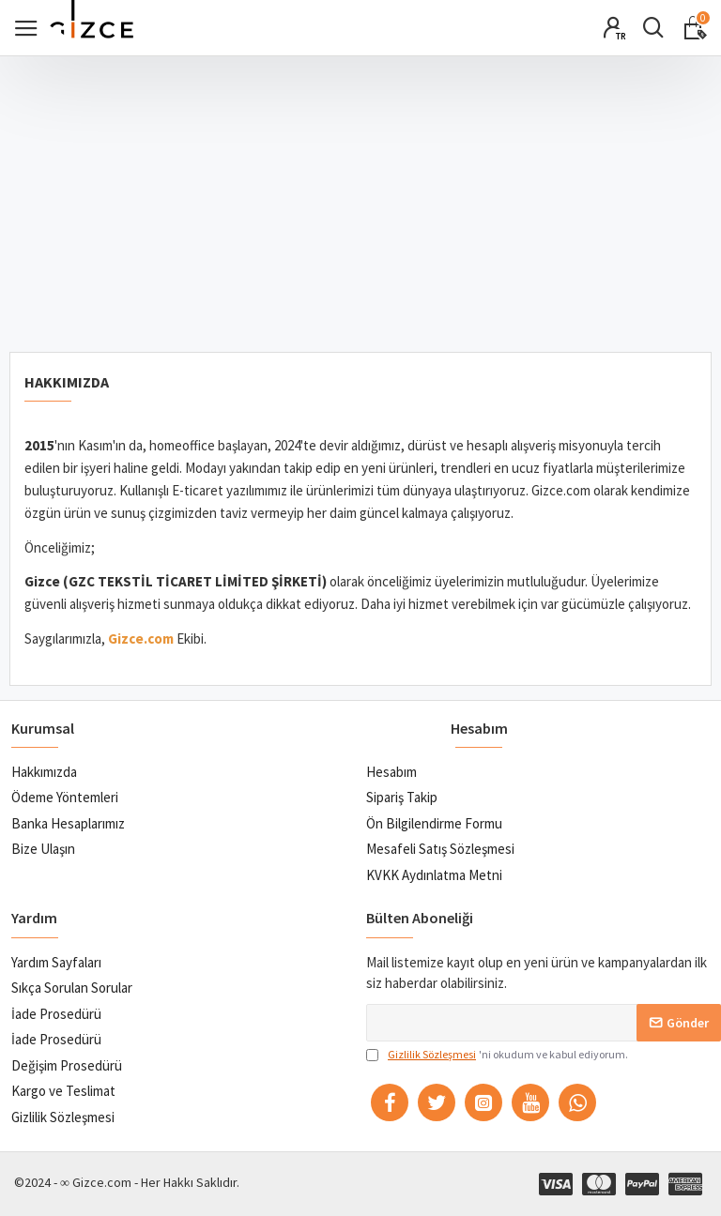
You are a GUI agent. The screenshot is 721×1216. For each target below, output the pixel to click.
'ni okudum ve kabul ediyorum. (497, 1054)
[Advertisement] (360, 197)
